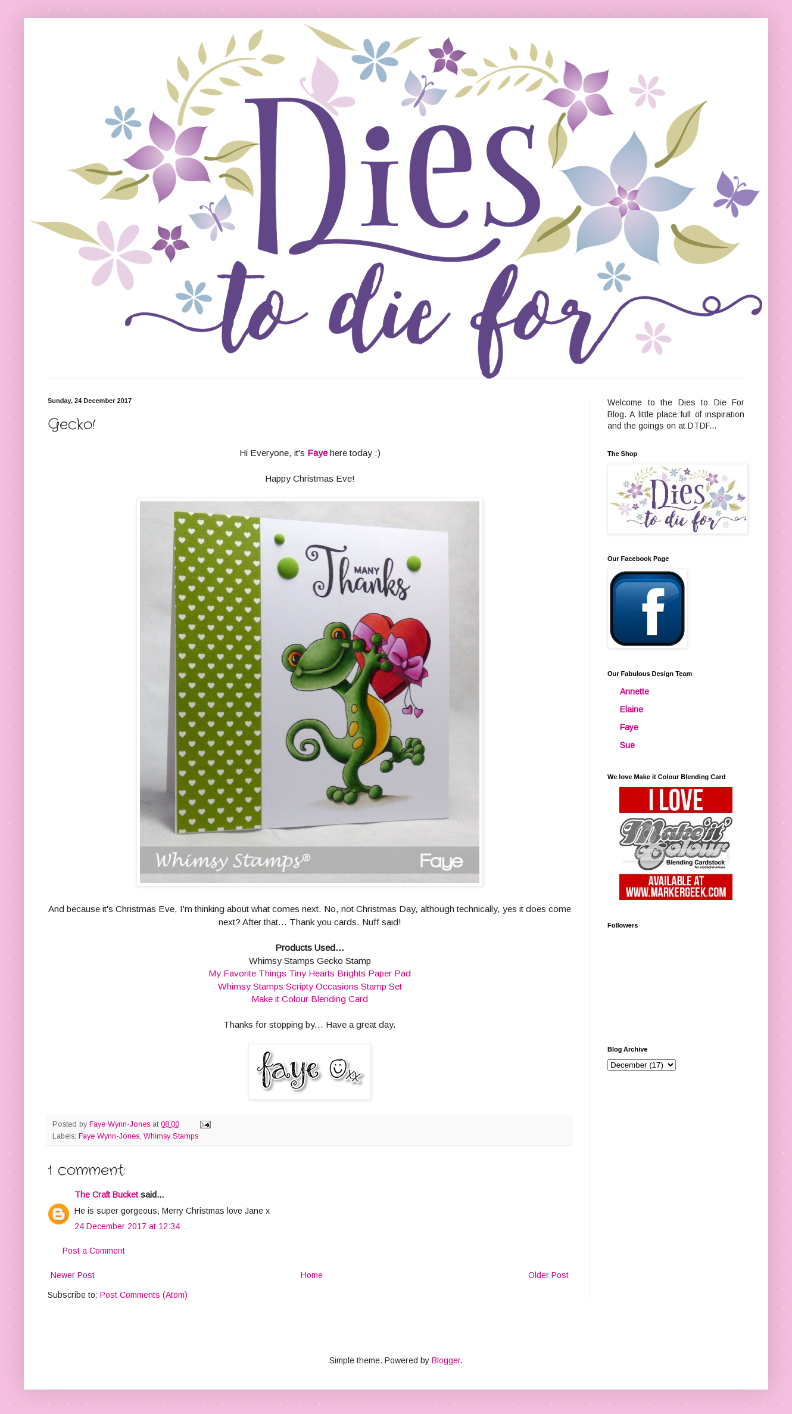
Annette (634, 691)
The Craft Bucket (106, 1194)
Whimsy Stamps (171, 1136)
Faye (629, 727)
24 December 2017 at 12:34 (127, 1226)
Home (312, 1275)
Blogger (446, 1360)
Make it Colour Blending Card (309, 999)
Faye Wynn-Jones (109, 1136)
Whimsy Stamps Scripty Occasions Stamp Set (310, 986)
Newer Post (73, 1275)
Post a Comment (94, 1250)
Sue (627, 745)
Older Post (548, 1275)
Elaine (631, 709)
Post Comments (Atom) (144, 1295)
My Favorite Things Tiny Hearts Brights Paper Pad (309, 973)
